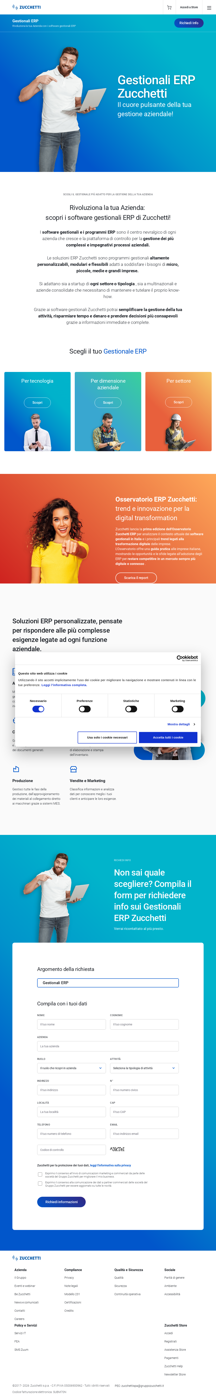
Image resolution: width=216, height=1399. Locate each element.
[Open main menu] (209, 7)
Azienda (42, 1037)
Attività (115, 1059)
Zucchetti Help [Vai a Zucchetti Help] (173, 1366)
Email (114, 1125)
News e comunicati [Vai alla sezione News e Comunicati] (26, 1302)
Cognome (116, 1015)
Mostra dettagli (178, 724)
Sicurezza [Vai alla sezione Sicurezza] (120, 1286)
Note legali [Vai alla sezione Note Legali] (71, 1286)
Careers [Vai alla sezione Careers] (19, 1319)
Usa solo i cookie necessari (107, 737)
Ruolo (41, 1059)
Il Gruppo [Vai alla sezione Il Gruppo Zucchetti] (20, 1278)
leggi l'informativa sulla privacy (110, 1165)
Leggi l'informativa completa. (64, 685)
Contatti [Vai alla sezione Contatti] (19, 1311)
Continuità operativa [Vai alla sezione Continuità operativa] (127, 1294)
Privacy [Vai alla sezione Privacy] (69, 1278)
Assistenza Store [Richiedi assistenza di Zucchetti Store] (175, 1350)
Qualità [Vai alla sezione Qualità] (118, 1278)
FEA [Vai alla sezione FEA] (17, 1341)
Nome (41, 1015)
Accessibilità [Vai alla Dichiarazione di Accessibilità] (172, 1294)
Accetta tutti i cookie (168, 737)
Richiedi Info (188, 23)
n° (111, 1081)
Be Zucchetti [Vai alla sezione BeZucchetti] (22, 1294)
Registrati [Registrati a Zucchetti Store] (170, 1341)
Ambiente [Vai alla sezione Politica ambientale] (170, 1286)
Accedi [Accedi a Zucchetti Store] (168, 1333)
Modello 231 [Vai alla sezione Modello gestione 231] (72, 1294)
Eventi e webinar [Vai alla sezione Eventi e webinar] (24, 1286)
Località (43, 1103)
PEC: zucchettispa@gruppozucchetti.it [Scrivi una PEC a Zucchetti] (139, 1386)
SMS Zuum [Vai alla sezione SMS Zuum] (21, 1350)
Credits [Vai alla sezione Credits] (69, 1311)
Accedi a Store (189, 7)
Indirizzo (43, 1081)
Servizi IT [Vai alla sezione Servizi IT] (20, 1333)
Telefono (43, 1125)
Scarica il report (136, 578)
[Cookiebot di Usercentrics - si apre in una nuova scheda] (180, 658)
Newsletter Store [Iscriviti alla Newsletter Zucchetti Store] (175, 1375)
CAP (112, 1103)
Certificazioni (72, 1302)
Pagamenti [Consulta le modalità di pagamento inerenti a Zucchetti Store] (171, 1358)
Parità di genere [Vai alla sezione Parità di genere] (174, 1278)
